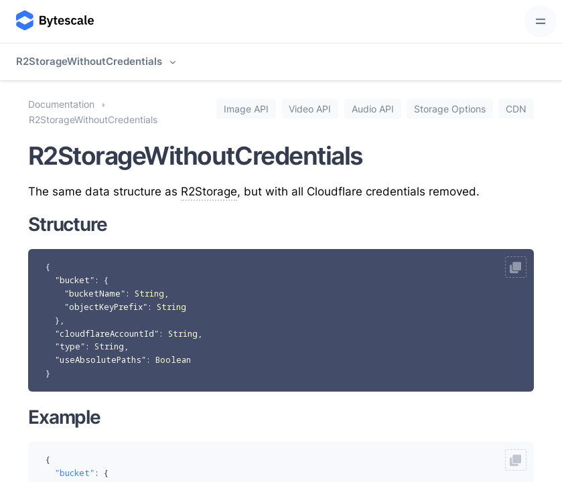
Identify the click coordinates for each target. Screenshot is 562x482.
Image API (246, 108)
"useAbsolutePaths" (100, 360)
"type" (70, 346)
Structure (67, 224)
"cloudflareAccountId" (107, 333)
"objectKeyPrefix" (105, 307)
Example (64, 417)
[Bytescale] (53, 21)
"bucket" (74, 280)
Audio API (373, 108)
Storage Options (450, 108)
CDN (516, 108)
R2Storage (209, 191)
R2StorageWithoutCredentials (89, 61)
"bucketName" (94, 293)
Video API (310, 108)
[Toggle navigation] (540, 21)
